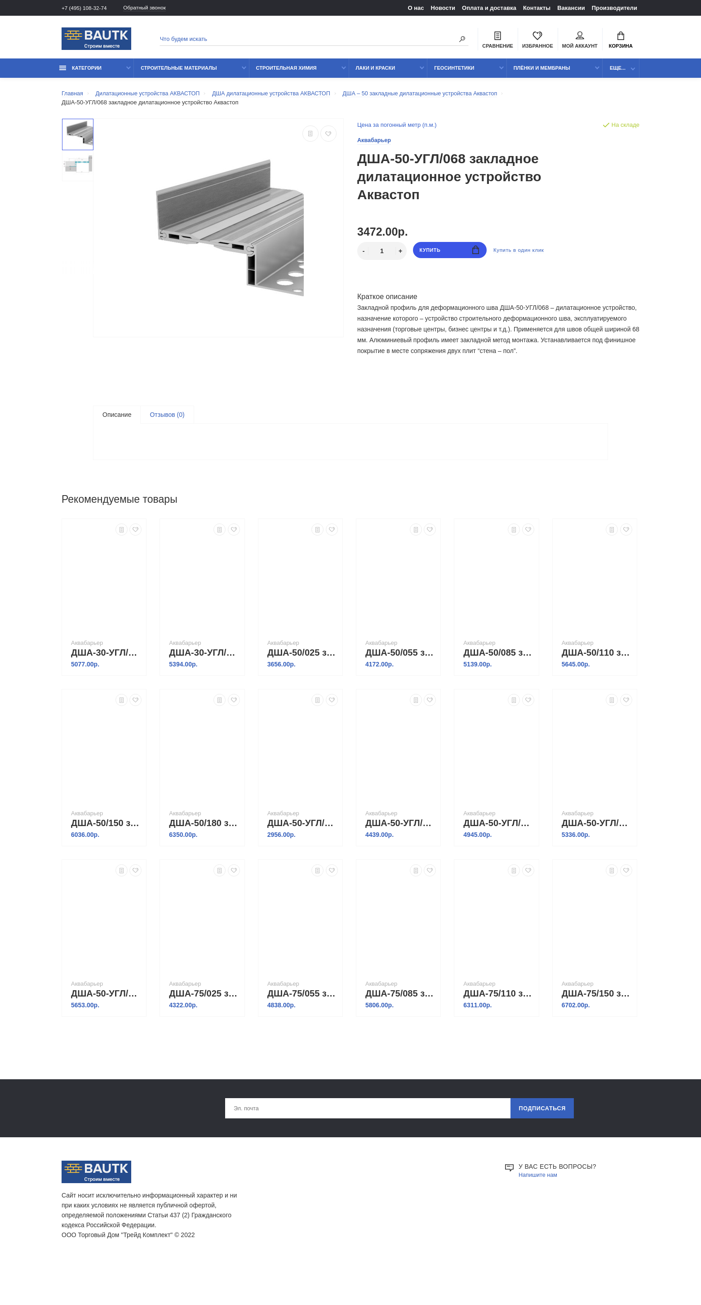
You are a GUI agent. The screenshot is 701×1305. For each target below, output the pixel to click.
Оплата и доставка (489, 7)
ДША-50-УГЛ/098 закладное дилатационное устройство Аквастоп (400, 855)
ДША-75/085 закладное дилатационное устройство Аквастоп (400, 1026)
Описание (116, 420)
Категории (80, 73)
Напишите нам (540, 1209)
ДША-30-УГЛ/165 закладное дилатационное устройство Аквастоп (106, 685)
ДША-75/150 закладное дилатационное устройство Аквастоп (597, 1026)
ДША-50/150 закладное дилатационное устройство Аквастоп (106, 855)
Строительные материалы (179, 73)
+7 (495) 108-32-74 (87, 7)
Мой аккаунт (580, 40)
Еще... (618, 73)
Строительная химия (286, 73)
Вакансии (571, 7)
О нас (416, 7)
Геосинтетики (454, 73)
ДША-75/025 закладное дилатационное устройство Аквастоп (204, 1026)
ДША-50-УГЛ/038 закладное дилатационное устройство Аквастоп (302, 855)
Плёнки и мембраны (542, 73)
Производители (614, 7)
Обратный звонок (153, 7)
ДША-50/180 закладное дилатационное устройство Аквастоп (204, 855)
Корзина (621, 40)
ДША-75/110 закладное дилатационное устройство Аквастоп (498, 1026)
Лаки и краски (375, 73)
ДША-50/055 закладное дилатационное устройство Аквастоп (400, 685)
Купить (449, 256)
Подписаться (542, 1142)
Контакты (536, 7)
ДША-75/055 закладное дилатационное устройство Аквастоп (302, 1026)
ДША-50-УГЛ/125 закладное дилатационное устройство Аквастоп (498, 855)
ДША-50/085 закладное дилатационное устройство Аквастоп (498, 685)
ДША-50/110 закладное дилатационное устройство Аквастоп (597, 685)
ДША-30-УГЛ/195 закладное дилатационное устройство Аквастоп (204, 685)
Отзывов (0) (167, 420)
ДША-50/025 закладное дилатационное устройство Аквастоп (302, 685)
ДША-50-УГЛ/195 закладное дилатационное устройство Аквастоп (106, 1026)
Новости (443, 7)
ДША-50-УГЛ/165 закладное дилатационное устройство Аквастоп (597, 855)
